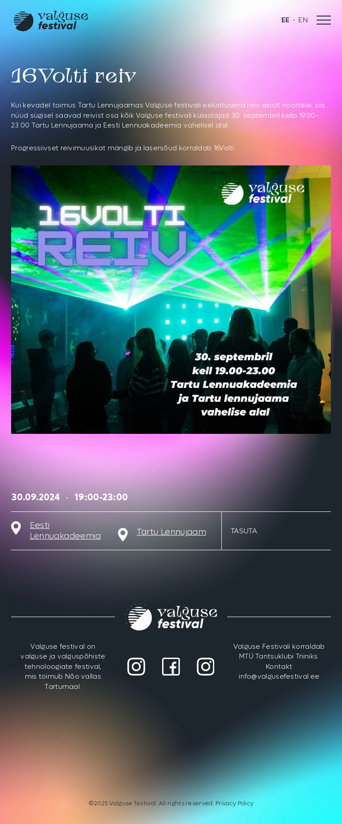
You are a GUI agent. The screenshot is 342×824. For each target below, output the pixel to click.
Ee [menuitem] (285, 20)
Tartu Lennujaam (171, 532)
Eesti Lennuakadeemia (65, 530)
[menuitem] (285, 20)
